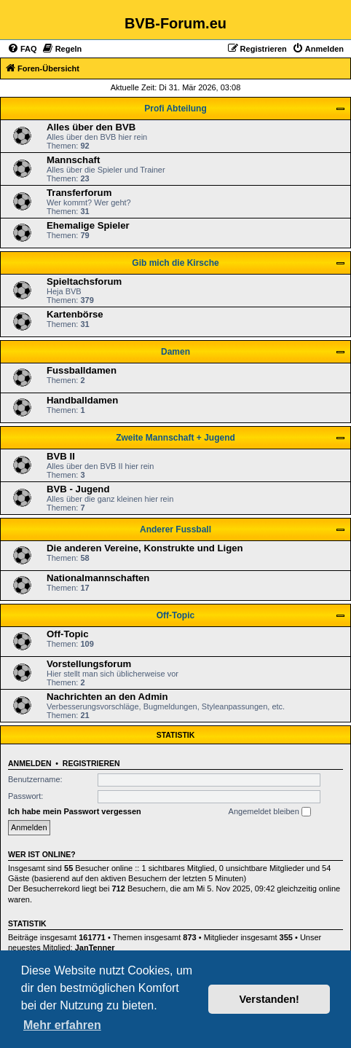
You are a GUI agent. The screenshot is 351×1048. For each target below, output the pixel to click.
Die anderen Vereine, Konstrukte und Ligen (145, 548)
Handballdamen (82, 400)
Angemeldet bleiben (270, 812)
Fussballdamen (82, 370)
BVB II (61, 456)
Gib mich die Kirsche (175, 263)
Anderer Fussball (175, 529)
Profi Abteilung (175, 108)
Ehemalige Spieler (88, 225)
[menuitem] (22, 49)
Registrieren (91, 763)
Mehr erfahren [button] (62, 1025)
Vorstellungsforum (89, 663)
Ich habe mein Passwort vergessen (74, 811)
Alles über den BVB (91, 127)
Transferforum (79, 192)
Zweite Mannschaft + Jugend (175, 438)
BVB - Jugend (78, 489)
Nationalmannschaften (98, 577)
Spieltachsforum (84, 281)
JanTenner (95, 947)
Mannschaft (73, 159)
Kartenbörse (75, 314)
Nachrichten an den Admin (107, 696)
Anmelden (30, 763)
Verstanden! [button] (269, 999)
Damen (175, 352)
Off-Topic (175, 615)
